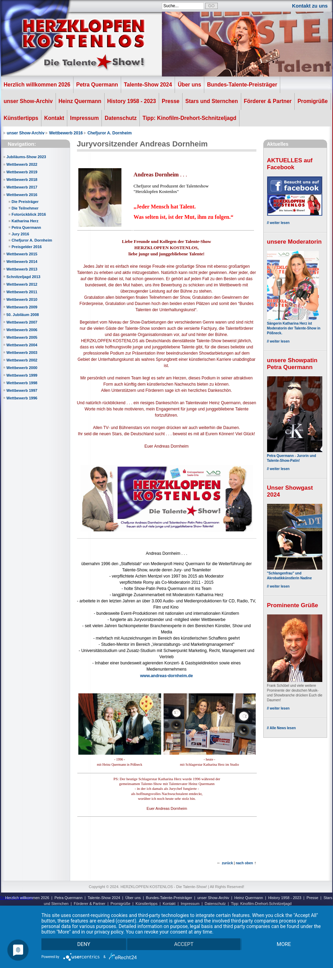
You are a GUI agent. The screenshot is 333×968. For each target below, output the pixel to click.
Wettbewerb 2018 (22, 179)
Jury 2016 (20, 234)
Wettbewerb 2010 (22, 299)
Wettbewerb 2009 (22, 307)
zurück (227, 863)
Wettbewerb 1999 (22, 375)
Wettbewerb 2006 (22, 330)
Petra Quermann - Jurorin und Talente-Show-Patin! (294, 455)
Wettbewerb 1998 (22, 383)
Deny (83, 944)
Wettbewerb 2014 (22, 261)
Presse (170, 101)
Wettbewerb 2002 (22, 360)
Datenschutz (121, 118)
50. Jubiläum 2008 (23, 315)
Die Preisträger (25, 202)
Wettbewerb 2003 (22, 352)
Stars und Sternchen (211, 101)
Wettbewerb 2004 (22, 345)
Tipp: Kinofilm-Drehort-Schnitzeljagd (189, 118)
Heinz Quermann (80, 101)
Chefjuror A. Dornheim (109, 133)
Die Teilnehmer (25, 208)
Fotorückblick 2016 (29, 214)
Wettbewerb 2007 (22, 322)
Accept (183, 944)
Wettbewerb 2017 (22, 187)
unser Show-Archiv (28, 101)
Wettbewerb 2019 (22, 172)
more (284, 944)
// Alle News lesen (281, 728)
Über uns (189, 85)
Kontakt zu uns (309, 6)
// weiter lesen (278, 223)
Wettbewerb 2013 (22, 269)
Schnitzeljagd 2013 (23, 277)
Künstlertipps (21, 118)
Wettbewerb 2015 (22, 254)
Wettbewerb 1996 (22, 398)
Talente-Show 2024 (148, 85)
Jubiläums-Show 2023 (26, 157)
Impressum (84, 118)
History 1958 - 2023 (131, 101)
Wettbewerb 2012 (22, 284)
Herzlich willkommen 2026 (37, 85)
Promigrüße (312, 101)
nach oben (244, 863)
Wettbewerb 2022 (22, 164)
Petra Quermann (97, 85)
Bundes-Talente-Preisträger (242, 85)
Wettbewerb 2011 (22, 292)
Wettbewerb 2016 (66, 133)
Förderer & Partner (268, 101)
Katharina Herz (25, 221)
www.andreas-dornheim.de (166, 675)
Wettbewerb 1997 (22, 390)
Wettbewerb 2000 (22, 368)
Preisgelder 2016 (27, 247)
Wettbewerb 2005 (22, 337)
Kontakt (54, 118)
